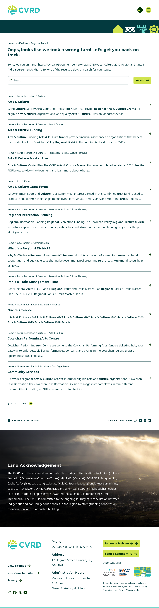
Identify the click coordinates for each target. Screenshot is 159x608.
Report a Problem (23, 420)
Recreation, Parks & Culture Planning (68, 152)
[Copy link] (136, 420)
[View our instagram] (9, 592)
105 (24, 403)
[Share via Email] (140, 421)
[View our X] (20, 592)
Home (11, 43)
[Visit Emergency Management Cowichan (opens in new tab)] (125, 572)
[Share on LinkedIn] (149, 420)
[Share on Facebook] (145, 420)
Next (30, 403)
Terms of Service (126, 590)
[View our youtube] (25, 592)
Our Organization (61, 366)
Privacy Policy (108, 590)
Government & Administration (33, 242)
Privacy (12, 580)
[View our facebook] (15, 592)
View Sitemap (17, 565)
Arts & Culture (56, 124)
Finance (56, 304)
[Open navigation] (148, 10)
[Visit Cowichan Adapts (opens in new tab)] (109, 572)
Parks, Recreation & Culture (31, 95)
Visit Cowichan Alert (21, 573)
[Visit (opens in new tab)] (143, 572)
